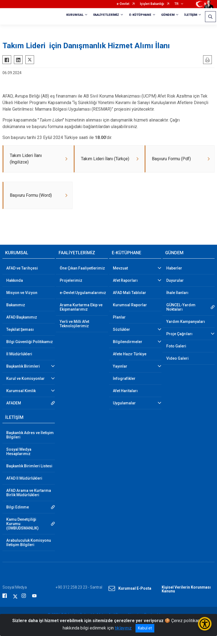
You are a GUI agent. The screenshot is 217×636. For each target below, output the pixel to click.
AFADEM (13, 403)
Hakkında (14, 280)
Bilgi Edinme (17, 507)
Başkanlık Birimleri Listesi (29, 466)
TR (176, 4)
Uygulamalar (124, 403)
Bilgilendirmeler (127, 342)
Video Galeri (177, 358)
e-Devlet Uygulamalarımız (83, 293)
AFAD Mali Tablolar (129, 293)
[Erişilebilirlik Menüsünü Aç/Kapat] (205, 624)
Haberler (174, 268)
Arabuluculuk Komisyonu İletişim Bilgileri (28, 542)
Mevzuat (120, 268)
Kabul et (145, 628)
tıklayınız (123, 628)
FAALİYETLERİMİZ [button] (106, 15)
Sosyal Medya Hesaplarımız (18, 451)
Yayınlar (120, 366)
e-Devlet (123, 4)
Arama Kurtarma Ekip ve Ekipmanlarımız (81, 307)
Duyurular (175, 280)
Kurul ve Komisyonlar (25, 379)
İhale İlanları (177, 293)
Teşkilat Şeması (20, 330)
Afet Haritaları (125, 391)
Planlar (119, 317)
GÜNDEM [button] (168, 15)
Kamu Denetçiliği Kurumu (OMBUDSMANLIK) (22, 524)
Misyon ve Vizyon (21, 293)
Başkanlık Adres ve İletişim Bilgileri (30, 435)
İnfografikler (124, 379)
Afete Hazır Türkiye (129, 354)
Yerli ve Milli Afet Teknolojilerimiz (74, 324)
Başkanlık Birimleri (23, 366)
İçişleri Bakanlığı (152, 4)
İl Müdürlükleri (19, 354)
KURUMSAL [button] (74, 15)
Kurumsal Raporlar (130, 305)
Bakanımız (15, 305)
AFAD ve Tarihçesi (22, 268)
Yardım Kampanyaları (185, 322)
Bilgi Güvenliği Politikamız (29, 342)
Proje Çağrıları (179, 334)
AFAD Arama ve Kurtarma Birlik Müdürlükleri (28, 493)
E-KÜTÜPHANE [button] (140, 15)
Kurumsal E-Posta (129, 589)
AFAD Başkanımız (21, 317)
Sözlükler (121, 330)
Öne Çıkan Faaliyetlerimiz (82, 268)
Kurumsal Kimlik (21, 391)
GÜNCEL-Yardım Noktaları (180, 307)
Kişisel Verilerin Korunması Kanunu (186, 589)
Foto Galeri (176, 346)
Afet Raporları (125, 280)
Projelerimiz (71, 280)
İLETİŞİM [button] (190, 15)
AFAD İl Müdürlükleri (24, 478)
